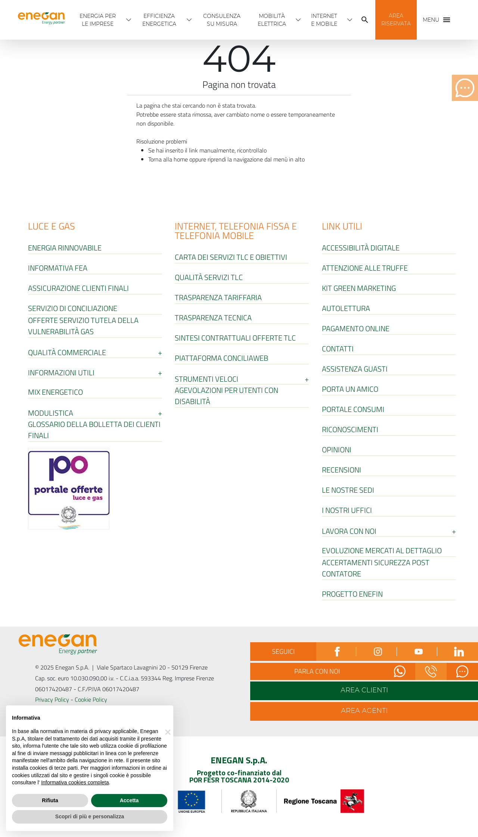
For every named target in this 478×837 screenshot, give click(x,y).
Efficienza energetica (159, 20)
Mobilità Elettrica (272, 20)
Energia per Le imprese (98, 20)
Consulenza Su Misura (221, 20)
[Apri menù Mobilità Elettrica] (298, 20)
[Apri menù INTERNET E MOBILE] (349, 20)
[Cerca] (364, 20)
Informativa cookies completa (75, 782)
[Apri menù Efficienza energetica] (189, 20)
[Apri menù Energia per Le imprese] (128, 20)
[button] (396, 20)
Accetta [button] (129, 800)
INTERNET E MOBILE (324, 20)
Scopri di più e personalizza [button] (89, 816)
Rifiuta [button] (50, 800)
